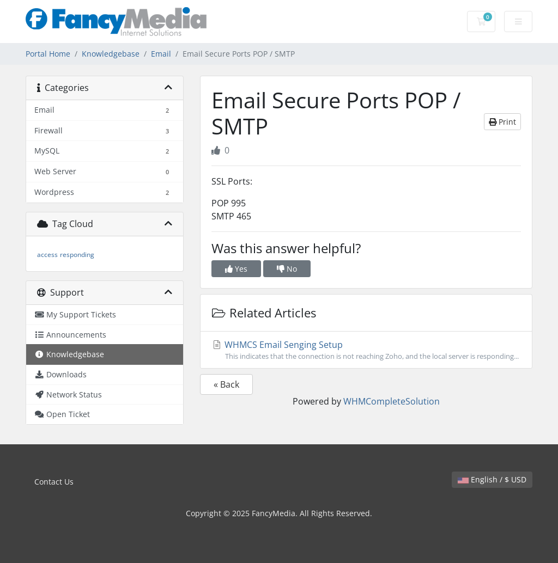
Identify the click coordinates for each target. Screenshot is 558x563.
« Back (226, 384)
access (47, 254)
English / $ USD (492, 479)
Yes (236, 269)
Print (502, 122)
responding (77, 254)
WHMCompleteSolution (391, 401)
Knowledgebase (111, 53)
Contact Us (54, 481)
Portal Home (48, 53)
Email (161, 53)
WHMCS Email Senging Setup (366, 350)
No (287, 269)
